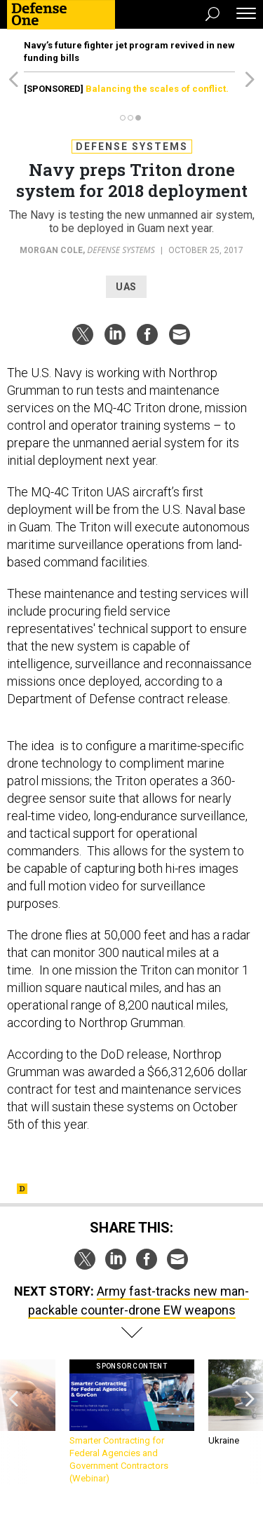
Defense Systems (132, 146)
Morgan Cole (51, 250)
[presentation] (13, 1422)
